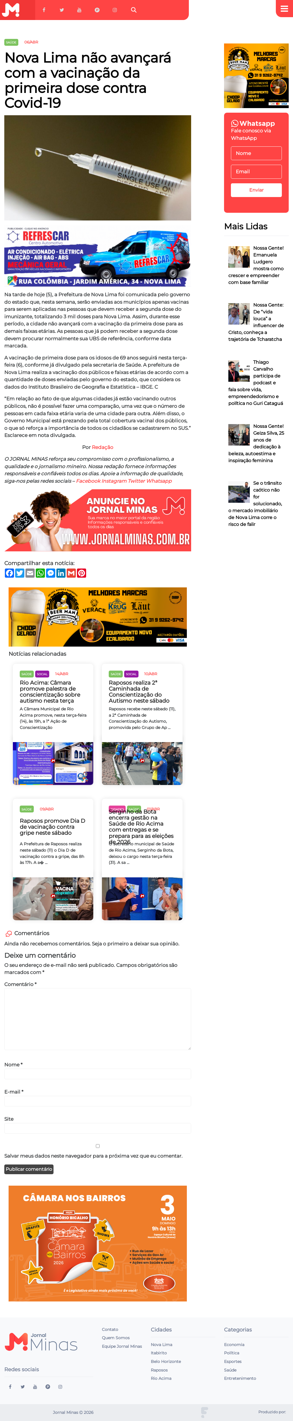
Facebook (88, 481)
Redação (102, 447)
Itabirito (159, 1353)
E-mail (13, 1092)
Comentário (20, 984)
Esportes (232, 1361)
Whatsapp (159, 481)
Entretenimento (240, 1378)
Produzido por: (272, 1412)
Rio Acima (161, 1378)
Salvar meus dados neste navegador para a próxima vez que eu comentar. (93, 1156)
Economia (234, 1344)
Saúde (230, 1370)
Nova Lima (161, 1344)
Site (8, 1119)
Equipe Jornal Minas (122, 1346)
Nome (13, 1065)
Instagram (113, 481)
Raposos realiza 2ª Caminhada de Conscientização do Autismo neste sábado (139, 692)
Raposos (159, 1370)
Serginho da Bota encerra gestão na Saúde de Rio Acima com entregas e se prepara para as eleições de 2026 (141, 827)
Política (231, 1353)
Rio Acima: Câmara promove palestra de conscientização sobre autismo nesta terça (50, 692)
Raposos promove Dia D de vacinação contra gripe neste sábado (52, 827)
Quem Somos (116, 1337)
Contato (110, 1329)
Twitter (136, 481)
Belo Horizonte (166, 1361)
